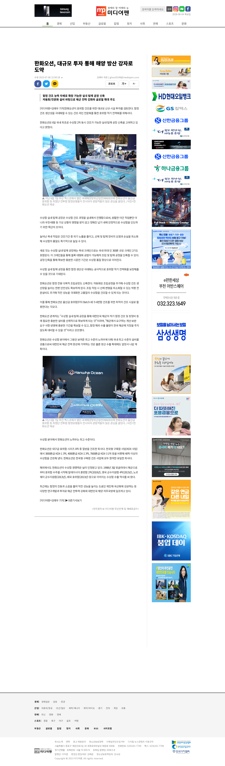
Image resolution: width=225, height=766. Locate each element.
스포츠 (170, 23)
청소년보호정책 (96, 741)
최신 (43, 714)
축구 (53, 720)
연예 (155, 23)
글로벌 (102, 23)
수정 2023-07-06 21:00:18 (48, 77)
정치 (129, 23)
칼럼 (116, 23)
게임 (116, 708)
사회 (142, 23)
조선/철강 (60, 708)
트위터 (46, 83)
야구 (61, 720)
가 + (124, 83)
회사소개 (59, 741)
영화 (51, 714)
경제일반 (45, 701)
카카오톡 (54, 83)
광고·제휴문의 (79, 741)
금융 (55, 701)
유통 (123, 708)
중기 (100, 708)
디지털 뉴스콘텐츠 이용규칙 (140, 741)
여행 (76, 720)
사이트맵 (107, 728)
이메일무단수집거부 (115, 741)
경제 (59, 23)
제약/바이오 (89, 708)
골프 (69, 720)
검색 (169, 9)
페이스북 (37, 83)
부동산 (86, 23)
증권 (63, 701)
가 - (134, 83)
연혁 (68, 741)
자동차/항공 (46, 708)
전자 (108, 708)
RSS (96, 728)
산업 (72, 23)
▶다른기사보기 (73, 500)
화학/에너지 (74, 708)
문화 (184, 23)
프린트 (111, 83)
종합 (46, 720)
